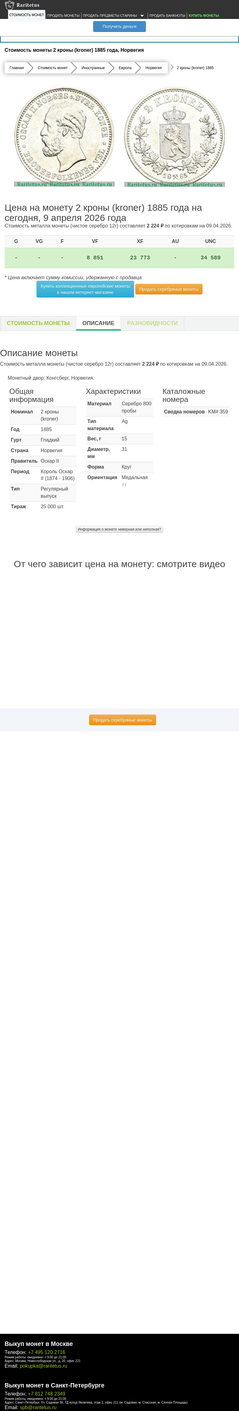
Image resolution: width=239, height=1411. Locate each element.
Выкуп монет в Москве (39, 1343)
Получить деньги (119, 26)
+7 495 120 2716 (46, 1352)
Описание (98, 323)
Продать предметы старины (114, 16)
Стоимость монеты (38, 323)
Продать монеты (63, 15)
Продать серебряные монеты (168, 289)
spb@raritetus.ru (38, 1407)
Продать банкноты (167, 15)
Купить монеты (204, 15)
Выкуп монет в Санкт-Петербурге (54, 1385)
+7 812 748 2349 (46, 1393)
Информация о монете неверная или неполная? (119, 529)
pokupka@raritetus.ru (43, 1366)
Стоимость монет (26, 15)
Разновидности (152, 323)
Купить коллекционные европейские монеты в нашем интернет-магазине (85, 289)
